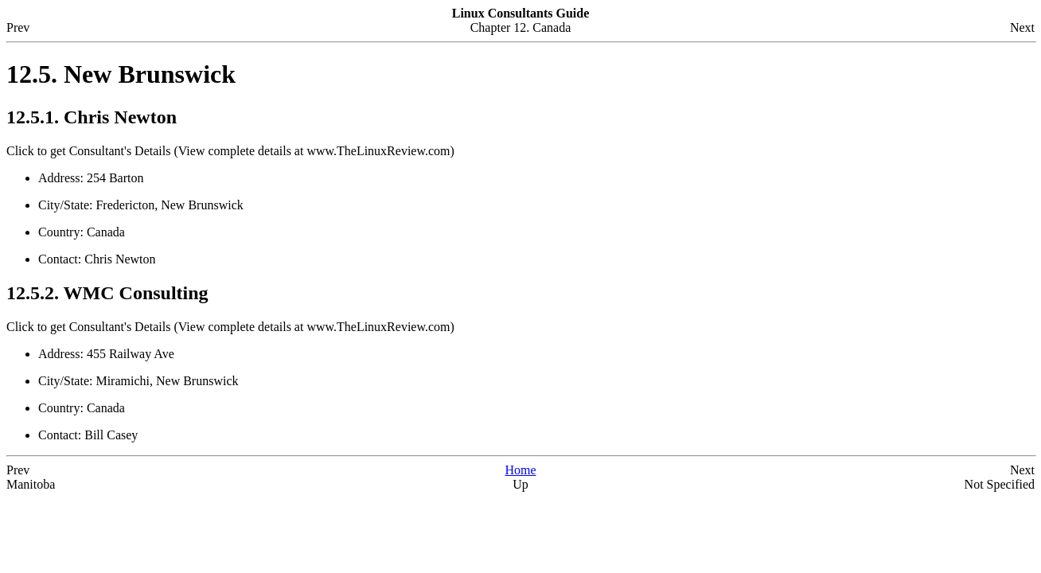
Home (520, 470)
